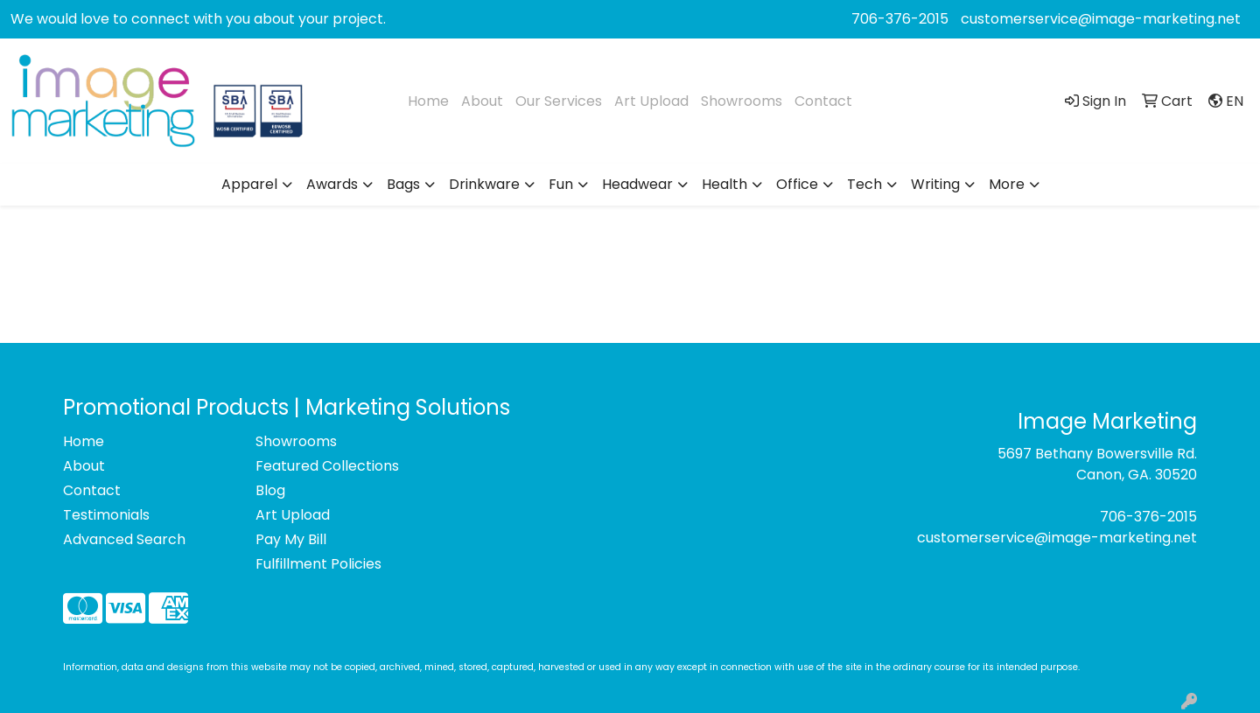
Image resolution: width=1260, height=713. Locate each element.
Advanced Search (124, 539)
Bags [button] (403, 184)
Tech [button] (864, 184)
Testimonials (106, 515)
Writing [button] (935, 184)
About (482, 101)
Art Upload (651, 101)
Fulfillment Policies (319, 564)
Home (428, 101)
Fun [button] (561, 184)
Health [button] (724, 184)
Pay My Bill (291, 539)
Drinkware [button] (484, 184)
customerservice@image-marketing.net (1101, 19)
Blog (270, 490)
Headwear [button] (637, 184)
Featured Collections (327, 466)
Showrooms (741, 101)
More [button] (1007, 184)
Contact (823, 101)
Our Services (558, 101)
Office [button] (797, 184)
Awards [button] (332, 184)
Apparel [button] (249, 184)
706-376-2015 (899, 19)
